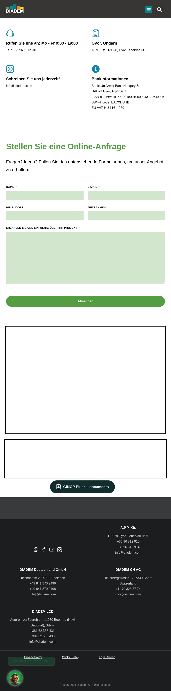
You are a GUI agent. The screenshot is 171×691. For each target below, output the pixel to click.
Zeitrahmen (97, 207)
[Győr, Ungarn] (96, 33)
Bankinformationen (110, 79)
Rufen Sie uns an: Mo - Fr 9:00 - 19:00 (42, 43)
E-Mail (93, 186)
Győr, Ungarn (104, 43)
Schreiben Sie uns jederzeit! (33, 79)
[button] (148, 9)
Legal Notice (107, 657)
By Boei (19, 687)
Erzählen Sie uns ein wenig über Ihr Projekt (42, 227)
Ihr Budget (14, 207)
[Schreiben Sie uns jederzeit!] (10, 69)
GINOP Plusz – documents (82, 486)
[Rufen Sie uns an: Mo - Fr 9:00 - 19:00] (10, 33)
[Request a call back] (18, 675)
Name (10, 186)
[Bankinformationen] (96, 69)
